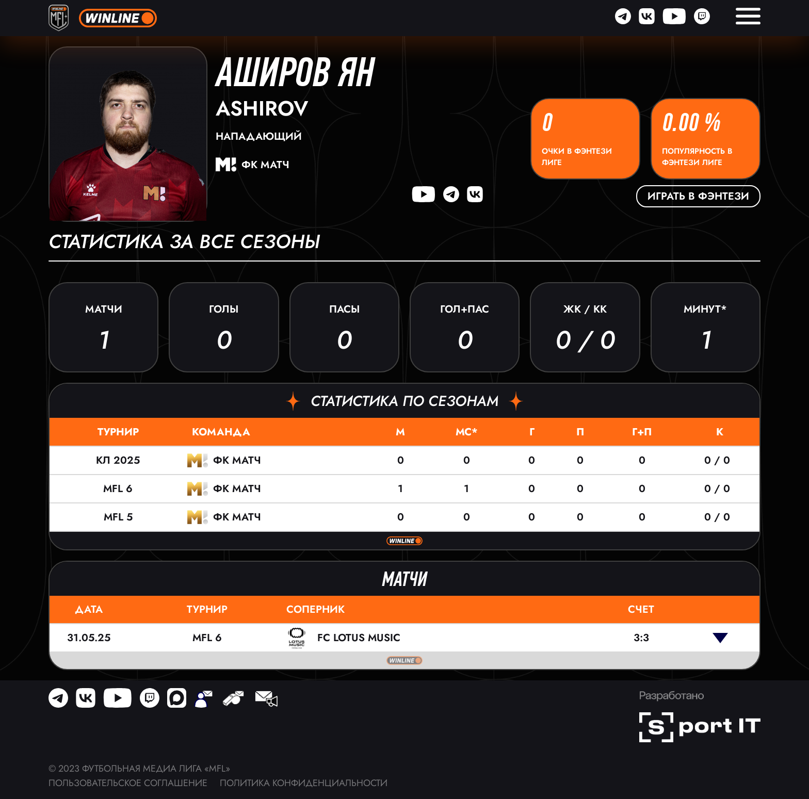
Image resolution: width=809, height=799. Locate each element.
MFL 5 (118, 517)
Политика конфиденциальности (303, 783)
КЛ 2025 (118, 460)
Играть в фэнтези (698, 196)
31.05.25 (88, 637)
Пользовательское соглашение (127, 783)
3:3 (641, 637)
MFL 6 (118, 488)
